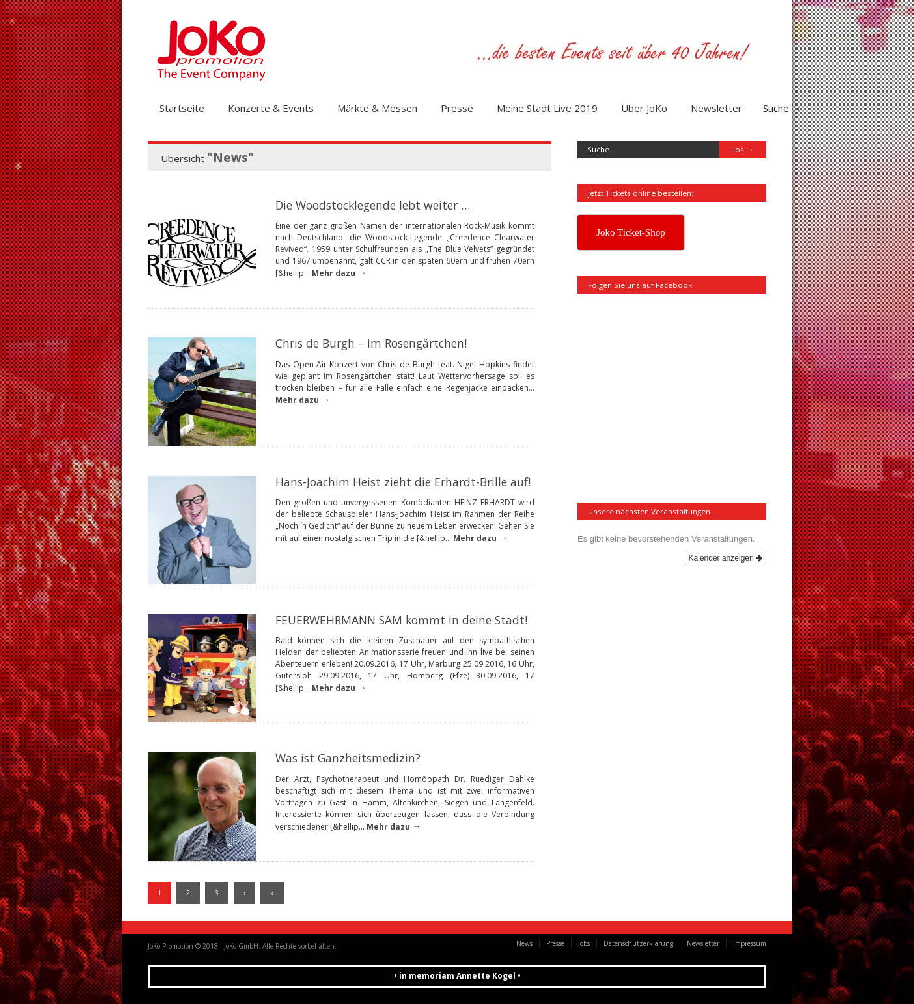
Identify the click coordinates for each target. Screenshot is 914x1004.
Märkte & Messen (377, 108)
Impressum (749, 943)
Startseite (181, 108)
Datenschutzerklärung (638, 943)
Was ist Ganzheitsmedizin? (348, 758)
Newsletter (716, 108)
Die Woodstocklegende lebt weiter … (372, 205)
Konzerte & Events (271, 108)
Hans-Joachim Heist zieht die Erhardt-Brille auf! (403, 482)
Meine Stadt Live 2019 (547, 108)
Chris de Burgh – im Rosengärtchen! (371, 343)
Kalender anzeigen (725, 558)
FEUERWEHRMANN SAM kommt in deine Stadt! (401, 620)
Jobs (584, 943)
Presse (457, 108)
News (524, 943)
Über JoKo (644, 108)
